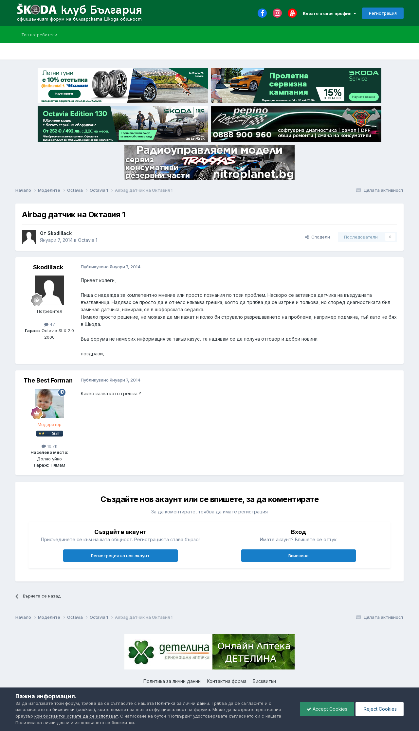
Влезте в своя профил (329, 13)
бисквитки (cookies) (73, 709)
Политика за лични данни (172, 681)
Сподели (317, 237)
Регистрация (383, 13)
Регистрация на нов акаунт (120, 555)
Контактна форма (226, 681)
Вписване (298, 555)
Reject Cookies (379, 709)
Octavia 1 (87, 240)
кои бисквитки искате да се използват (76, 716)
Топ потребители (39, 34)
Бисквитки (264, 681)
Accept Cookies (327, 709)
